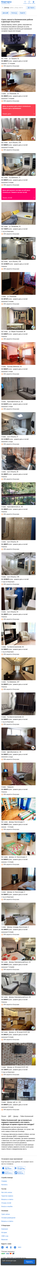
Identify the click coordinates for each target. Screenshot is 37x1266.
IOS (7, 1168)
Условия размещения (8, 1217)
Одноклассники (11, 1247)
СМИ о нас (4, 1236)
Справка (4, 1181)
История (4, 1232)
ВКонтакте (2, 1247)
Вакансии (4, 1239)
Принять (29, 1262)
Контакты (4, 1184)
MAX (19, 1247)
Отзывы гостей (6, 1203)
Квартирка (7, 2)
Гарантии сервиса (7, 1196)
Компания (4, 1229)
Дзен (15, 1247)
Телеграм (7, 1247)
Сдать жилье (5, 1214)
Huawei (7, 1172)
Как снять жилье (6, 1192)
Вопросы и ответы (7, 1199)
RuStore (19, 1172)
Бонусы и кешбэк (6, 1206)
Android (20, 1168)
